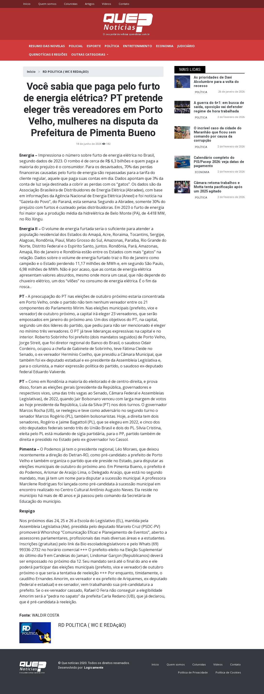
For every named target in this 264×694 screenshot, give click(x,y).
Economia (164, 46)
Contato (124, 4)
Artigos (89, 4)
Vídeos (106, 4)
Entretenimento (137, 46)
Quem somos (47, 4)
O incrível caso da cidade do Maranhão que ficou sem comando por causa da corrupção (217, 134)
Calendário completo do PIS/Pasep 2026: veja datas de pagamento (219, 162)
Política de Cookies (228, 672)
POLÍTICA (201, 92)
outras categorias (88, 54)
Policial (76, 46)
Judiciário (186, 46)
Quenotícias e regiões (48, 54)
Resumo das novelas (47, 46)
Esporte (94, 46)
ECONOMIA (202, 172)
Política (112, 46)
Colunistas (70, 4)
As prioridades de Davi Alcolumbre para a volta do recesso (216, 81)
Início (27, 4)
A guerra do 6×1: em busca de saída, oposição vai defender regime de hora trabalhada (219, 107)
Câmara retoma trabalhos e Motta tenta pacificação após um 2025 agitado (218, 187)
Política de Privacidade (193, 672)
